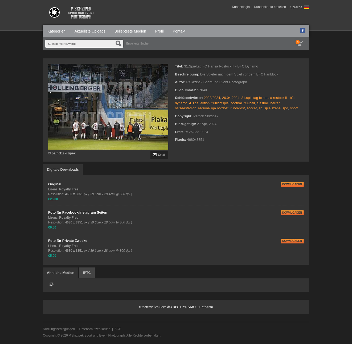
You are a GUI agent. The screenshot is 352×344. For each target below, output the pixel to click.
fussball (262, 103)
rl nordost (237, 108)
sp (260, 108)
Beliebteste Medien (130, 31)
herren (276, 103)
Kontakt (179, 31)
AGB (117, 329)
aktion (205, 103)
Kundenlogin (241, 7)
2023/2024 (212, 98)
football (237, 103)
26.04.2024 (230, 98)
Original (54, 184)
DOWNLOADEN (292, 184)
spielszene (272, 108)
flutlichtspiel (220, 103)
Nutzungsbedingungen (59, 329)
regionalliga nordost (213, 108)
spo (285, 108)
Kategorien (56, 31)
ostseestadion (185, 108)
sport (294, 108)
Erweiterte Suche (137, 43)
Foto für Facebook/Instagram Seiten (77, 212)
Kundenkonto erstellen (270, 7)
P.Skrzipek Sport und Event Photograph (97, 335)
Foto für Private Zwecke (67, 241)
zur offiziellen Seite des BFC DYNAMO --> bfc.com (176, 307)
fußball (249, 103)
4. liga (193, 103)
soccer (252, 108)
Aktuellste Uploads (90, 31)
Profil (159, 31)
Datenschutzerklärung (94, 329)
